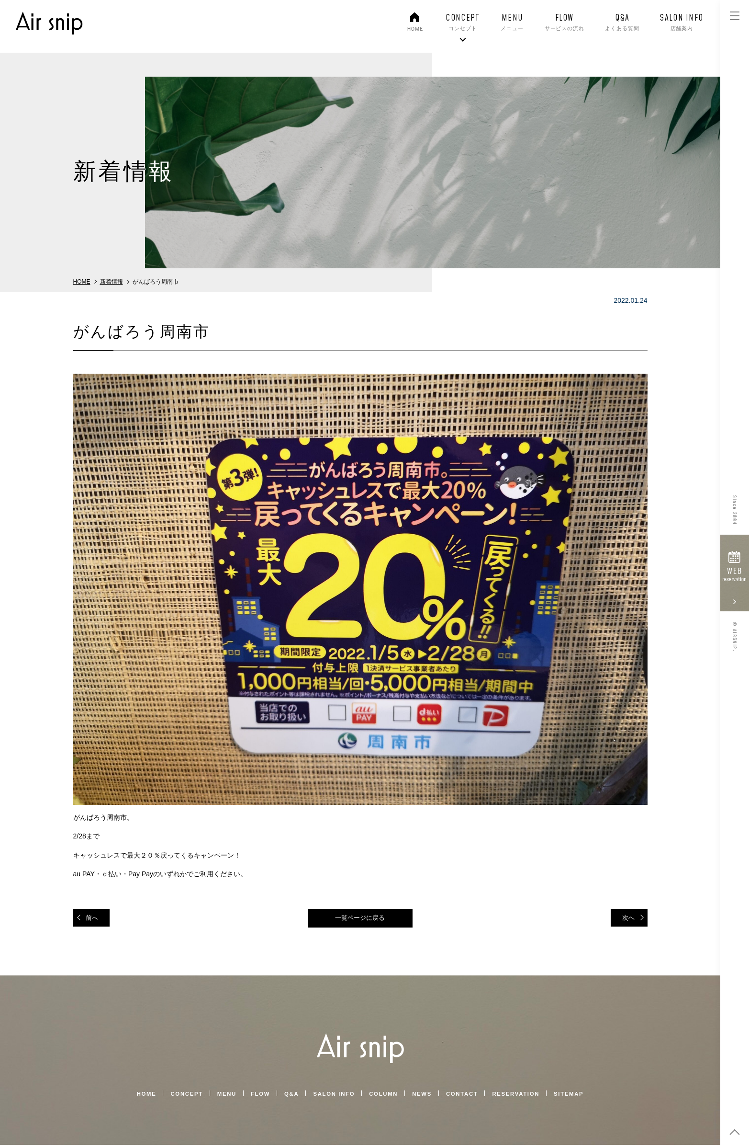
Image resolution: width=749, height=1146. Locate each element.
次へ (627, 918)
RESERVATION (522, 1094)
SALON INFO (333, 1094)
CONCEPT (180, 1094)
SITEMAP (576, 1094)
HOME (138, 1094)
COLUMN (384, 1094)
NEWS (424, 1094)
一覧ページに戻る (360, 918)
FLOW (256, 1094)
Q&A (288, 1094)
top (734, 1131)
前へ (93, 918)
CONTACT (465, 1094)
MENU (221, 1094)
